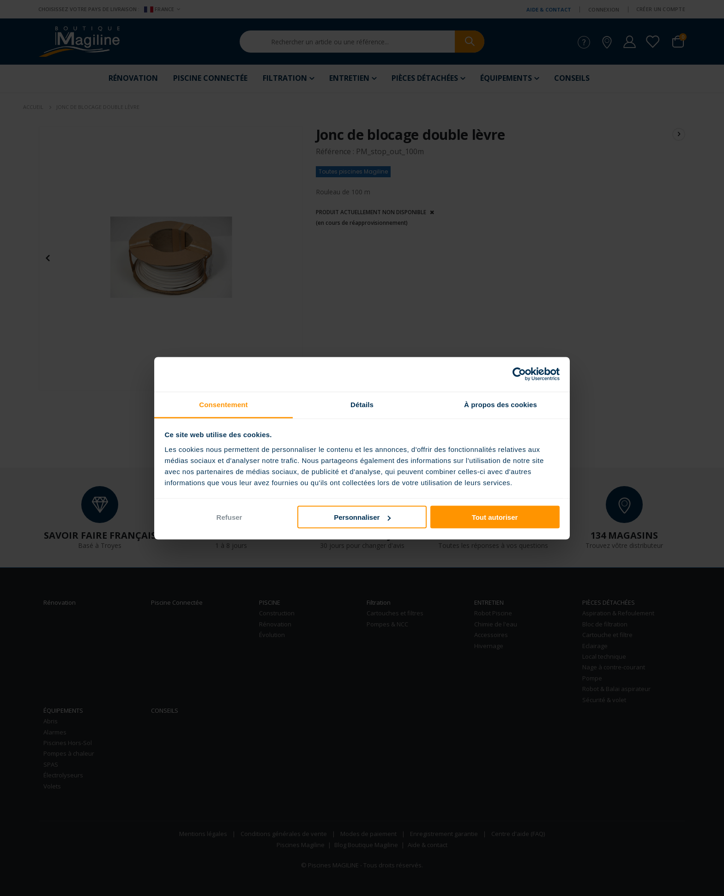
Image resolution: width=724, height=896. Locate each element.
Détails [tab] (362, 404)
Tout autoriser (495, 517)
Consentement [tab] (223, 404)
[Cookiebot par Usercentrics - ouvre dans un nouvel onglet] (519, 374)
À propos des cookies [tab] (500, 404)
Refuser (229, 517)
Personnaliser (362, 517)
